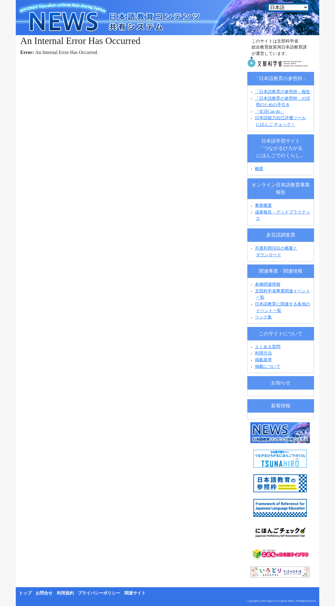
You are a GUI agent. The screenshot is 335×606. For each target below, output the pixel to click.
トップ (25, 593)
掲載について (267, 366)
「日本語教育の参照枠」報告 (282, 91)
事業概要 (263, 205)
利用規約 (65, 593)
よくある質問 (267, 346)
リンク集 (263, 317)
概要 (259, 168)
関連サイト (135, 593)
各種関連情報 (265, 284)
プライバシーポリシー (99, 593)
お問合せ (44, 593)
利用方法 (263, 353)
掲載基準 (263, 359)
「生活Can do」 (269, 111)
